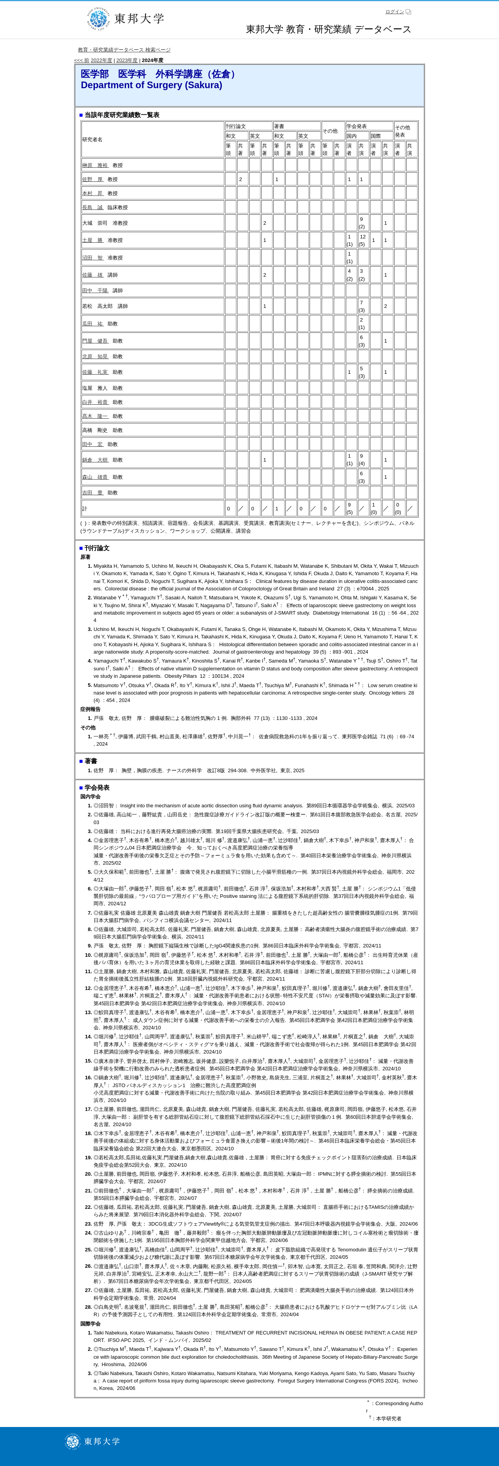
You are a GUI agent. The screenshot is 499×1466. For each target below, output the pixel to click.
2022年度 (101, 60)
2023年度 (127, 60)
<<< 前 (81, 60)
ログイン (395, 11)
